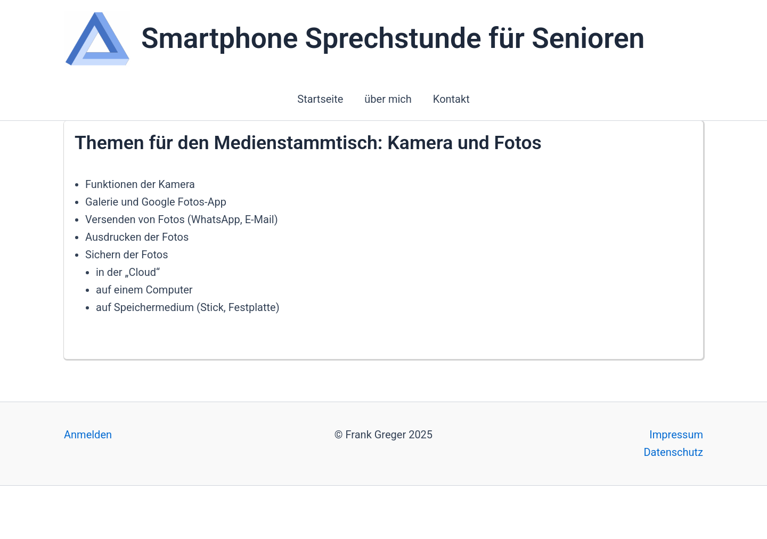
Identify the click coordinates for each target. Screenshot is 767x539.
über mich (388, 99)
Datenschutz (673, 452)
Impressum (676, 434)
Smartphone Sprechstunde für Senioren (392, 38)
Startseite (320, 99)
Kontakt (451, 99)
